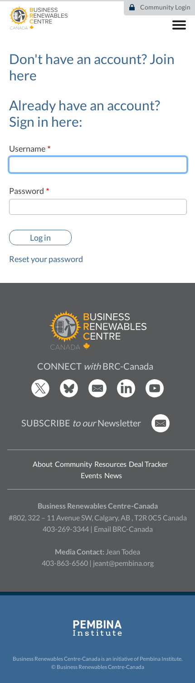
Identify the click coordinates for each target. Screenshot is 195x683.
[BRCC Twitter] (40, 395)
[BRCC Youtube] (155, 395)
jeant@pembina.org (123, 563)
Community (73, 464)
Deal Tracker (148, 464)
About (43, 464)
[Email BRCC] (97, 395)
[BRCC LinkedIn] (126, 395)
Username (27, 148)
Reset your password (46, 259)
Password (26, 191)
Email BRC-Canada (123, 529)
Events (91, 475)
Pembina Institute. (161, 658)
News (113, 475)
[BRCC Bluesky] (69, 395)
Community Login (165, 7)
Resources (110, 464)
